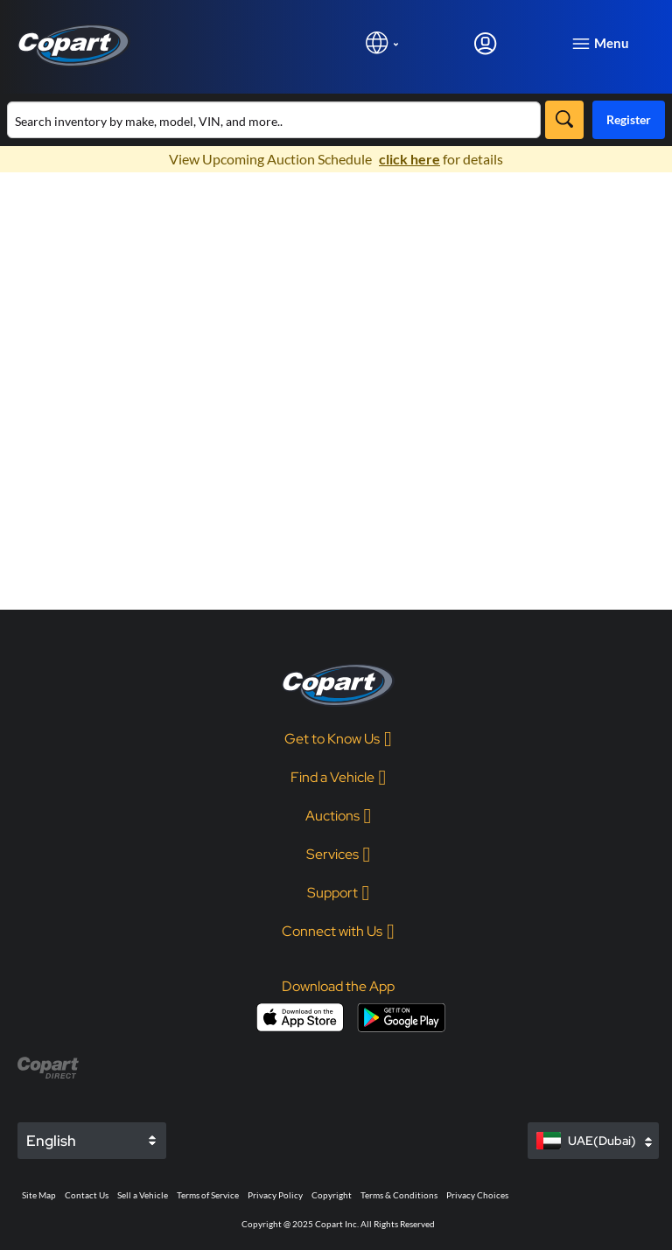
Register (628, 119)
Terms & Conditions (399, 1195)
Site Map (39, 1195)
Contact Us (86, 1195)
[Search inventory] (274, 119)
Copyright (332, 1195)
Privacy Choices (477, 1195)
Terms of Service (208, 1195)
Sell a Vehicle (142, 1195)
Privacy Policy (275, 1195)
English (51, 1140)
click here (409, 158)
